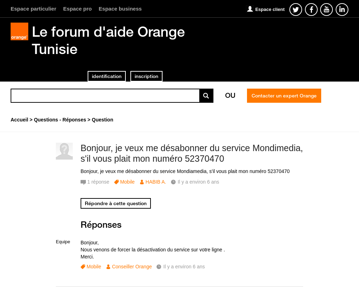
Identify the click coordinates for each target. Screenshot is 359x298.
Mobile (127, 182)
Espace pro (77, 9)
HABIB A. (156, 182)
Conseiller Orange (132, 266)
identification (107, 76)
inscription (146, 76)
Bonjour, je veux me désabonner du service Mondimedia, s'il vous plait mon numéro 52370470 (192, 153)
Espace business (120, 9)
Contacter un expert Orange (284, 96)
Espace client (269, 9)
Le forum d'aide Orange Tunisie (108, 40)
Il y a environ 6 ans (184, 266)
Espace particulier (33, 9)
